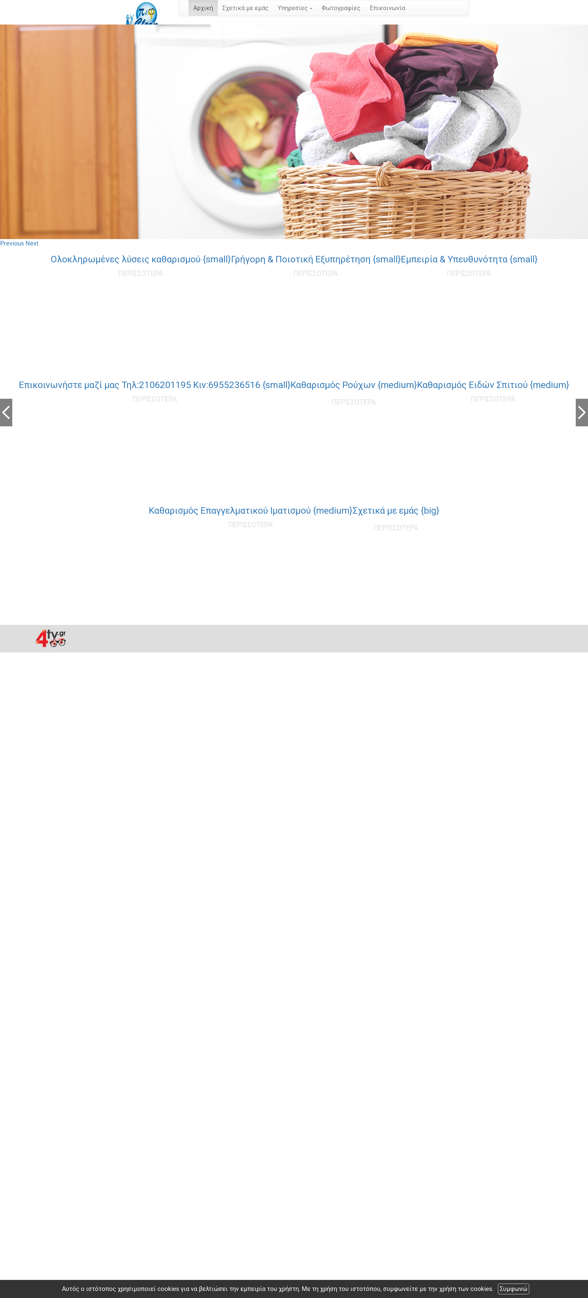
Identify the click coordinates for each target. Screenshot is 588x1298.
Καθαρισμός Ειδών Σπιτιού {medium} (493, 384)
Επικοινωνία (387, 8)
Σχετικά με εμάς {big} (395, 510)
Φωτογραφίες (341, 8)
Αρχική (203, 8)
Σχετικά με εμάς (245, 8)
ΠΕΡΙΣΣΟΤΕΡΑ (140, 273)
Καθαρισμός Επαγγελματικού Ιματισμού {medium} (250, 510)
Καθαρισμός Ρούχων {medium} (354, 384)
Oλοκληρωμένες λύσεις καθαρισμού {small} (141, 259)
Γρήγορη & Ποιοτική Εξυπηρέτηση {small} (316, 259)
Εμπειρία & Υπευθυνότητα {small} (469, 259)
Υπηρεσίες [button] (295, 8)
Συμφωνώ (513, 1288)
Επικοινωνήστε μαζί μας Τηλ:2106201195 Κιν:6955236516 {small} (155, 384)
